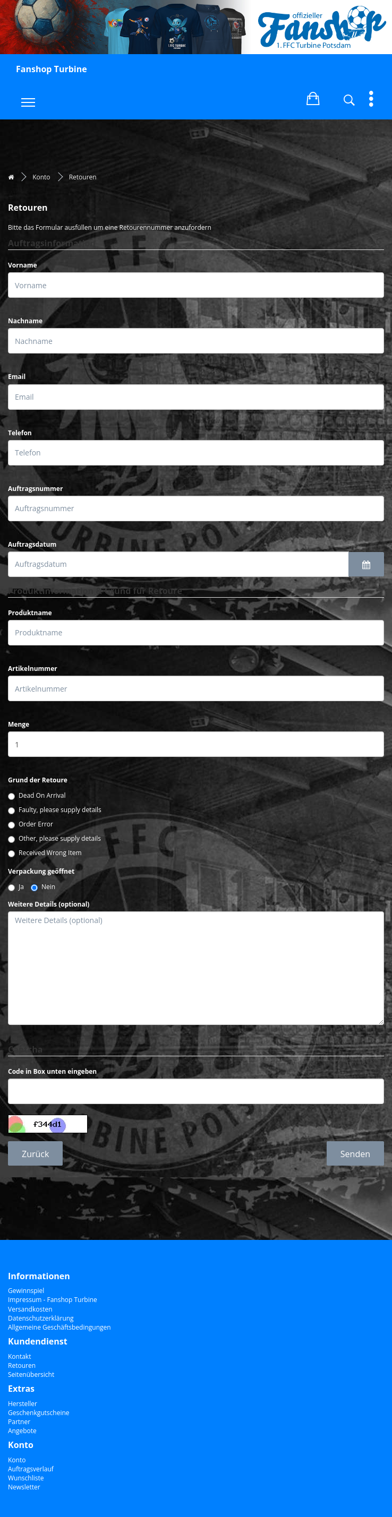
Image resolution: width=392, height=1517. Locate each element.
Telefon (20, 432)
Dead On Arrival (37, 795)
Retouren (83, 177)
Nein (43, 886)
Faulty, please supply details (54, 809)
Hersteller (22, 1403)
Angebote (22, 1430)
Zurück (35, 1154)
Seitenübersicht (31, 1374)
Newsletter (24, 1487)
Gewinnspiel (26, 1290)
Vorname (22, 265)
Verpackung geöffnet (41, 871)
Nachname (25, 320)
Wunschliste (26, 1477)
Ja (16, 886)
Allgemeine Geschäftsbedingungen (59, 1327)
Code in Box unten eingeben (52, 1071)
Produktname (30, 612)
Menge (18, 724)
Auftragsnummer (35, 488)
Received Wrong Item (45, 852)
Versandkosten (30, 1309)
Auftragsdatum (32, 544)
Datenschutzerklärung (41, 1318)
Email (16, 376)
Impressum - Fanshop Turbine (52, 1299)
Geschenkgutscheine (39, 1412)
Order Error (30, 824)
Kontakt (19, 1356)
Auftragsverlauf (31, 1468)
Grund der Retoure (37, 780)
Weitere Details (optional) (48, 904)
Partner (19, 1421)
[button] (313, 96)
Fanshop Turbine (51, 69)
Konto (41, 177)
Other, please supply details (54, 838)
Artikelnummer (32, 668)
